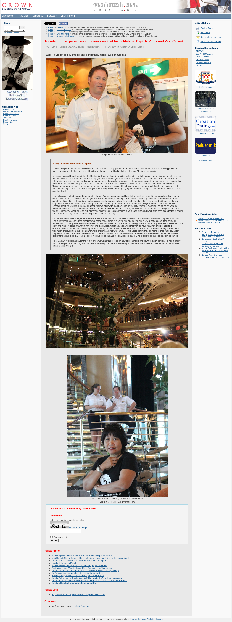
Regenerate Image (78, 527)
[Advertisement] (205, 189)
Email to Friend (206, 28)
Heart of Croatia (10, 120)
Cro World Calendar (204, 54)
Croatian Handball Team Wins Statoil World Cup (74, 583)
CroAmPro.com (205, 87)
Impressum (52, 16)
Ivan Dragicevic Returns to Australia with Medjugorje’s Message (82, 555)
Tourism (60, 27)
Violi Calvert (52, 47)
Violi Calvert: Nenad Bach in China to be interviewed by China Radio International (90, 558)
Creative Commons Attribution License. (146, 619)
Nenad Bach (8, 122)
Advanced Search (11, 33)
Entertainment (63, 34)
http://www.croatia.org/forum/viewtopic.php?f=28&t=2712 (78, 594)
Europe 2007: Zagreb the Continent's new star (212, 245)
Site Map (23, 16)
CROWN (200, 51)
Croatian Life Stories (65, 36)
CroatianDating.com (11, 109)
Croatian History (203, 60)
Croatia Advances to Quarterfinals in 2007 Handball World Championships (87, 578)
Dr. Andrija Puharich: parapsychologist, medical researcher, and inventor (213, 234)
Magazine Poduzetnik (12, 111)
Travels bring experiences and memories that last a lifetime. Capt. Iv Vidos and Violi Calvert (213, 220)
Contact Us (38, 16)
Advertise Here (205, 161)
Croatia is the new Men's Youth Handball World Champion (79, 560)
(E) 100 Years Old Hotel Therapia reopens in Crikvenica (215, 256)
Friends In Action (64, 29)
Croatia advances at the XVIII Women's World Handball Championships (85, 570)
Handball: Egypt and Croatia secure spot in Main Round (78, 575)
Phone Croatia (9, 116)
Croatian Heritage (203, 62)
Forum (72, 16)
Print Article (205, 32)
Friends (60, 32)
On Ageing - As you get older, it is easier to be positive (77, 573)
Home (50, 27)
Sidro (5, 124)
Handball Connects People (64, 563)
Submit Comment (82, 606)
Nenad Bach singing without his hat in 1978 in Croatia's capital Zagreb (215, 250)
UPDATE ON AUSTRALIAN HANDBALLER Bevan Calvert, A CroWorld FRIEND (89, 580)
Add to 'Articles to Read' (210, 41)
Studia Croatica (202, 57)
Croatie (199, 65)
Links (63, 16)
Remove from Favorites (210, 37)
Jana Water (8, 118)
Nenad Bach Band (11, 113)
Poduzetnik (205, 155)
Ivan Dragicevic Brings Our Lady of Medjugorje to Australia (79, 565)
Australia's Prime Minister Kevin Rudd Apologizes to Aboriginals (82, 568)
